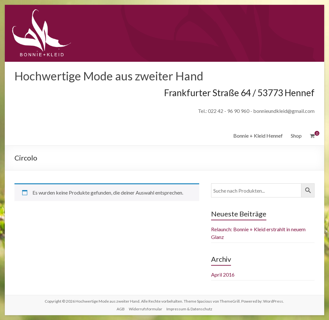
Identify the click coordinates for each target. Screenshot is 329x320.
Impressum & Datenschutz (189, 308)
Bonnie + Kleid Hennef (258, 136)
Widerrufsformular (145, 308)
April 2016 (223, 274)
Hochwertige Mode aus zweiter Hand (108, 76)
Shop (296, 136)
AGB (121, 308)
